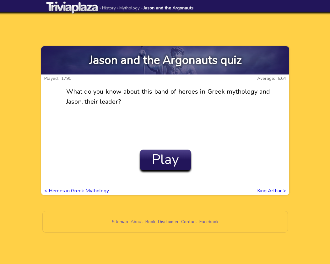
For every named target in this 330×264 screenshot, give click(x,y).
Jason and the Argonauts (167, 8)
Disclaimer (168, 222)
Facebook (209, 222)
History (108, 8)
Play (165, 159)
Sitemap (120, 222)
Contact (189, 222)
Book (150, 222)
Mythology (128, 8)
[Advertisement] (165, 29)
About (137, 222)
